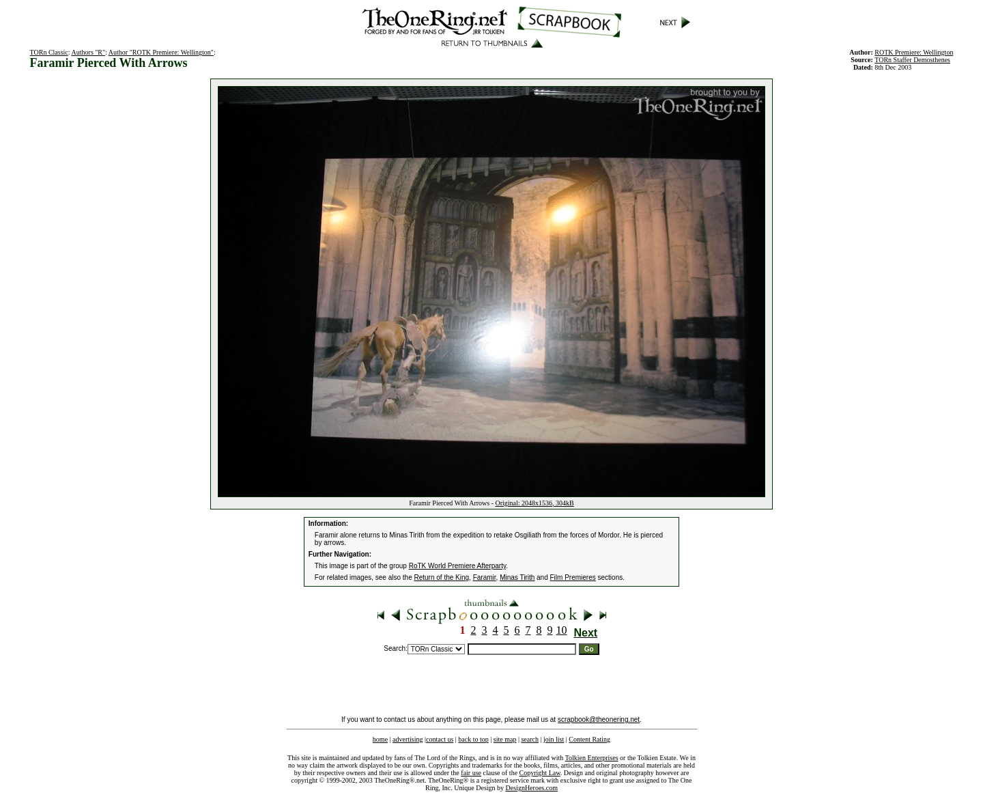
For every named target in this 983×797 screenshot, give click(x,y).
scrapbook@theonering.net (599, 719)
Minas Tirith (517, 577)
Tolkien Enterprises (591, 757)
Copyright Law (539, 773)
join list (553, 739)
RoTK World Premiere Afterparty (457, 566)
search (530, 739)
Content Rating (589, 739)
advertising (408, 739)
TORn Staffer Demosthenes (912, 60)
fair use (471, 773)
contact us (439, 739)
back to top (473, 739)
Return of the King (442, 577)
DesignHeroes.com (532, 788)
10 (561, 630)
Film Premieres (573, 577)
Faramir (484, 577)
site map (505, 739)
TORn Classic (49, 52)
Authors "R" (89, 52)
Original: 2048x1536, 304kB (535, 503)
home (380, 739)
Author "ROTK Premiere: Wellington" (161, 52)
